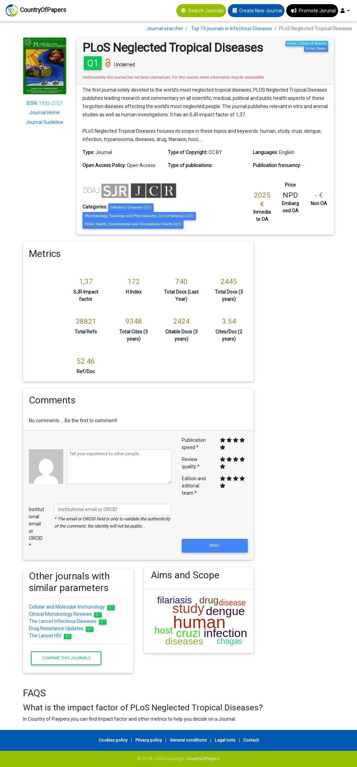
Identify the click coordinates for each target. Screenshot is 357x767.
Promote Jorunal (317, 10)
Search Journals (206, 10)
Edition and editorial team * (194, 486)
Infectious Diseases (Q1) (131, 207)
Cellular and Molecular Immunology (72, 607)
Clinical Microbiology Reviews (65, 614)
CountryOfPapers (203, 758)
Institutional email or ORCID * (36, 527)
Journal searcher (164, 28)
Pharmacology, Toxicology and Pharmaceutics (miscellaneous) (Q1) (139, 216)
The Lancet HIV (50, 635)
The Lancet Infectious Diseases (68, 621)
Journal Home (44, 112)
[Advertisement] (299, 345)
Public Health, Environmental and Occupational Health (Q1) (133, 224)
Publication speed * (194, 443)
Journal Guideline (44, 122)
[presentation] (215, 520)
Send (214, 545)
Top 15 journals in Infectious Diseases (231, 28)
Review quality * (191, 463)
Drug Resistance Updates (61, 628)
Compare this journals (66, 658)
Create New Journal (260, 10)
